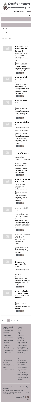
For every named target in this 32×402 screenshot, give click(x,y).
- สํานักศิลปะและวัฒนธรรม (21, 365)
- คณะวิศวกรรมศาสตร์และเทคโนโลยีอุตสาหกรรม (9, 345)
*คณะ (4, 334)
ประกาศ (4, 25)
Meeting (18, 86)
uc (20, 65)
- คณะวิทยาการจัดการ (8, 350)
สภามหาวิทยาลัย (21, 200)
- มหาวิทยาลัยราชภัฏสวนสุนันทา (8, 331)
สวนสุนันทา (24, 70)
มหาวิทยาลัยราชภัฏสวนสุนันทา (22, 68)
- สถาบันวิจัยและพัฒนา (22, 377)
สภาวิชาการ (18, 70)
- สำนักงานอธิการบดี (22, 367)
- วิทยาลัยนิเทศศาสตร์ (22, 349)
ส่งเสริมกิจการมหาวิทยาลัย (22, 282)
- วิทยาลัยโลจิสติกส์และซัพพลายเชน (22, 343)
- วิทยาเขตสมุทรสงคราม (6, 363)
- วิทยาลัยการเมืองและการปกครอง (22, 351)
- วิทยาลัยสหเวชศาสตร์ (20, 336)
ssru (17, 65)
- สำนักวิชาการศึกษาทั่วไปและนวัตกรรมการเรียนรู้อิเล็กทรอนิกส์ (22, 374)
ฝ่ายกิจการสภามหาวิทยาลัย (21, 65)
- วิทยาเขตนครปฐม (7, 361)
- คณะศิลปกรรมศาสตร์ (9, 349)
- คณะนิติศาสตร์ (7, 352)
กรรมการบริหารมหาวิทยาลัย (22, 88)
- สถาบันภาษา (20, 379)
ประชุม (5, 32)
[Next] (2, 320)
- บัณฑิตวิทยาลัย (21, 354)
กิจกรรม (5, 28)
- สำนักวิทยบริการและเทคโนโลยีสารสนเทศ (22, 361)
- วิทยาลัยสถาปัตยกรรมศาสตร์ (22, 333)
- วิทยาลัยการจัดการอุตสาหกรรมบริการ (22, 346)
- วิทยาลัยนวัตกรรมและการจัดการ (22, 339)
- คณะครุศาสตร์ (7, 335)
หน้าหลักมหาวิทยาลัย (19, 12)
